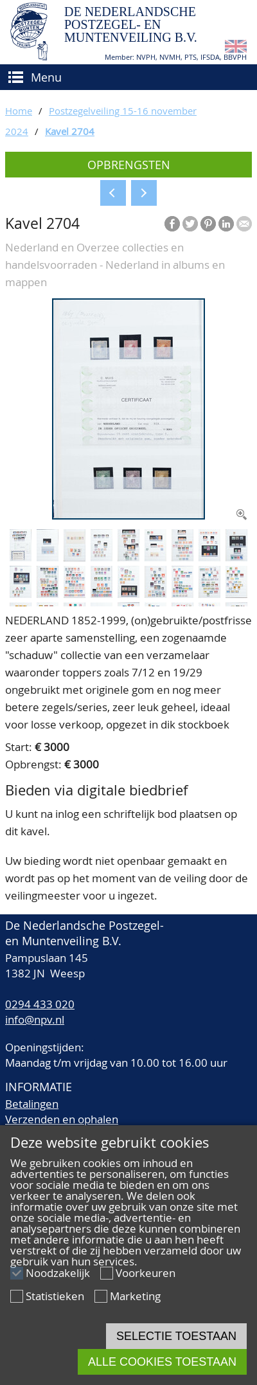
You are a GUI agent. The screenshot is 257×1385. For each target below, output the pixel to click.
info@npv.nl (34, 1019)
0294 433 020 (40, 1004)
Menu (46, 77)
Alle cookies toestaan (162, 1361)
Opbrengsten (128, 164)
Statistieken (55, 1296)
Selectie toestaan (176, 1336)
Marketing (135, 1296)
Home (18, 110)
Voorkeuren (145, 1272)
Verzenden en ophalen (61, 1119)
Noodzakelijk (58, 1272)
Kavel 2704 (69, 131)
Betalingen (31, 1103)
